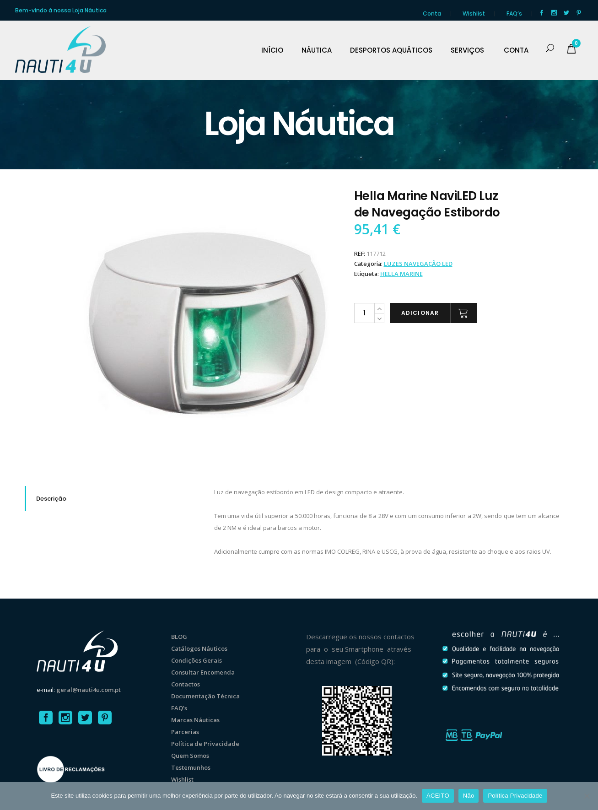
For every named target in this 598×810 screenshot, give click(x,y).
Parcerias (185, 732)
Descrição (51, 498)
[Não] (586, 795)
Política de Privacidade (205, 744)
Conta (432, 13)
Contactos (185, 684)
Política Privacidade (515, 795)
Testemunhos (190, 767)
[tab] (112, 498)
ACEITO (437, 795)
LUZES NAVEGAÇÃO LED (418, 263)
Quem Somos (190, 755)
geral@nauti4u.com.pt (88, 690)
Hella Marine (401, 274)
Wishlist (474, 13)
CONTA (516, 50)
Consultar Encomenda (203, 672)
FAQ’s (514, 13)
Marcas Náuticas (195, 720)
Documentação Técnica (205, 696)
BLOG (179, 636)
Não (468, 795)
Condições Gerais (196, 660)
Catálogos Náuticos (199, 648)
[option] (207, 323)
